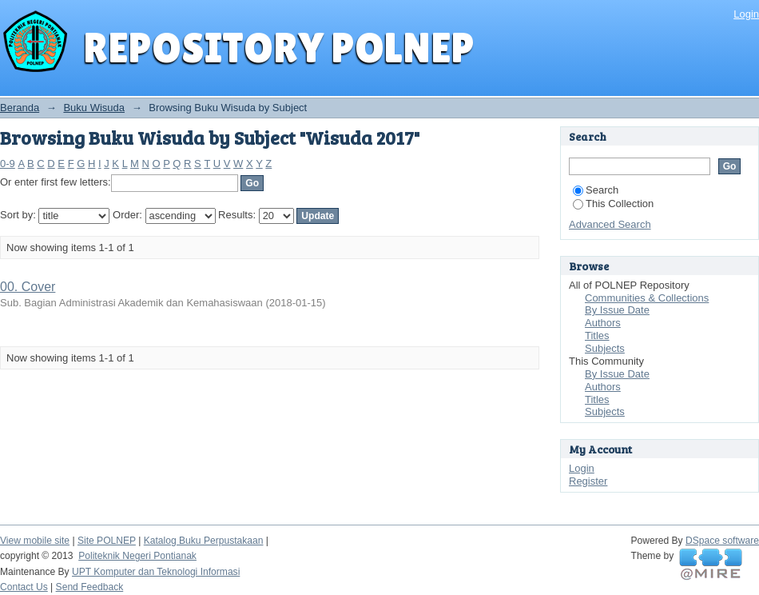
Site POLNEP (106, 540)
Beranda (19, 108)
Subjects (605, 348)
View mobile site (35, 540)
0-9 (7, 164)
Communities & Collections (647, 298)
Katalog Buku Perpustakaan (204, 540)
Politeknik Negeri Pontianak (137, 555)
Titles (597, 335)
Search (595, 190)
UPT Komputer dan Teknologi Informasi (156, 571)
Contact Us (24, 587)
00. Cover (27, 287)
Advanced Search (610, 224)
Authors (603, 323)
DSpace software (722, 540)
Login (746, 14)
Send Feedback (90, 587)
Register (588, 481)
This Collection (613, 204)
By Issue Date (617, 310)
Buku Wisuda (94, 108)
